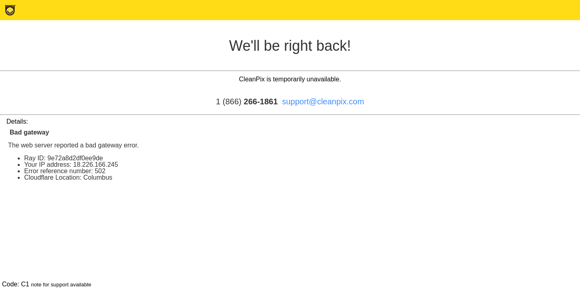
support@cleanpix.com (323, 101)
